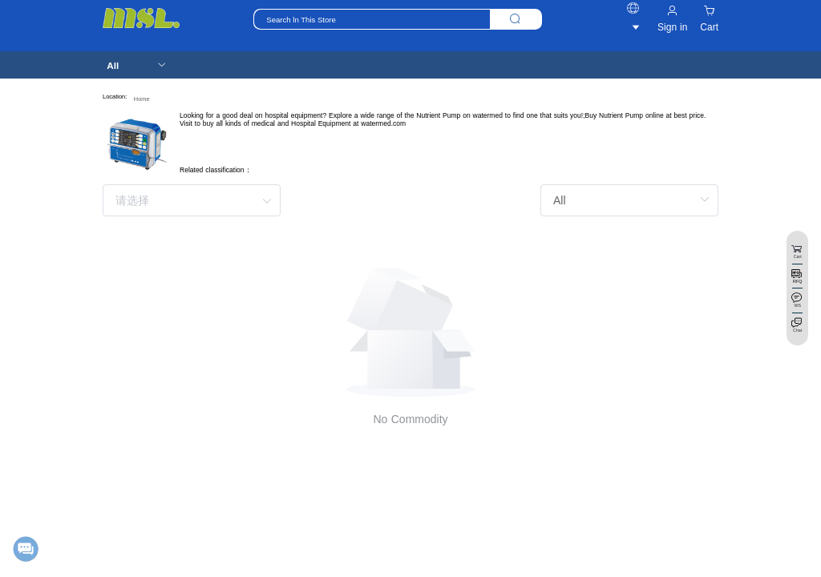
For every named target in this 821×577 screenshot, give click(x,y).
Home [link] (142, 99)
